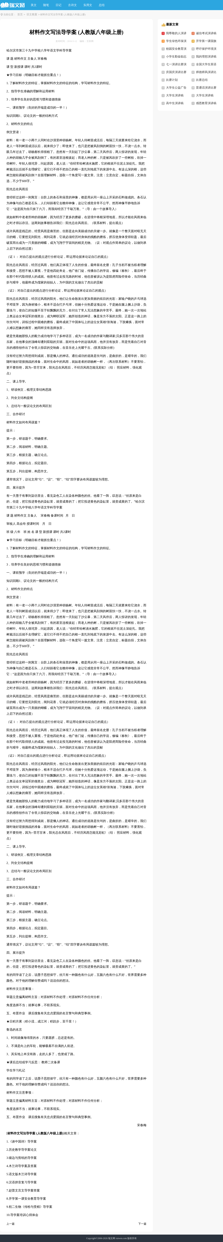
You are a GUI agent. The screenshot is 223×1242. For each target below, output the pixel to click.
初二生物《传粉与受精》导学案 (30, 1206)
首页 (20, 14)
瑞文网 (111, 1238)
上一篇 (10, 1223)
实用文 (87, 5)
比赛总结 (202, 79)
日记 (58, 5)
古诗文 (72, 5)
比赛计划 (172, 79)
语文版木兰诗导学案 (23, 1174)
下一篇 (142, 1223)
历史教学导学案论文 (23, 1149)
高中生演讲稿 (175, 103)
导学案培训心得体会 (24, 1215)
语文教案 (31, 14)
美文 (34, 5)
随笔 (46, 5)
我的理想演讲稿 (206, 56)
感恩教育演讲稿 (206, 103)
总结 (102, 5)
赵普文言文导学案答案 (24, 1190)
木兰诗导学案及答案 (23, 1166)
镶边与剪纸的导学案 (23, 1157)
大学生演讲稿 (175, 95)
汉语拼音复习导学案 (23, 1182)
